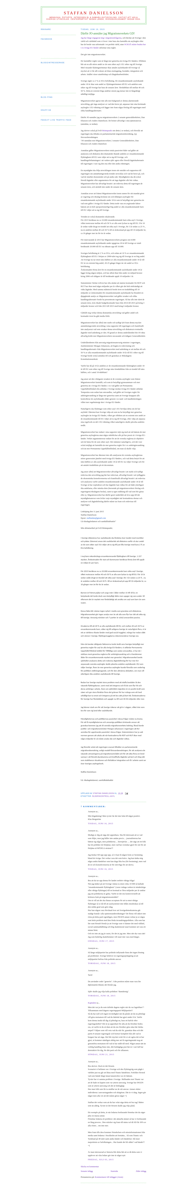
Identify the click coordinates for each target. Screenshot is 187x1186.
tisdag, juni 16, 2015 (100, 823)
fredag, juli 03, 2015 (101, 1159)
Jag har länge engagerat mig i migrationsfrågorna (101, 38)
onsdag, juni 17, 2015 (101, 941)
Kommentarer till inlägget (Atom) (109, 1177)
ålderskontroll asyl (103, 796)
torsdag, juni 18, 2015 (102, 963)
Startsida (114, 1171)
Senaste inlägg (87, 1171)
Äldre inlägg (141, 1171)
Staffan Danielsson (94, 13)
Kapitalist (92, 1003)
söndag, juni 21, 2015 (101, 1054)
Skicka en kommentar (90, 1166)
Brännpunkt (107, 130)
